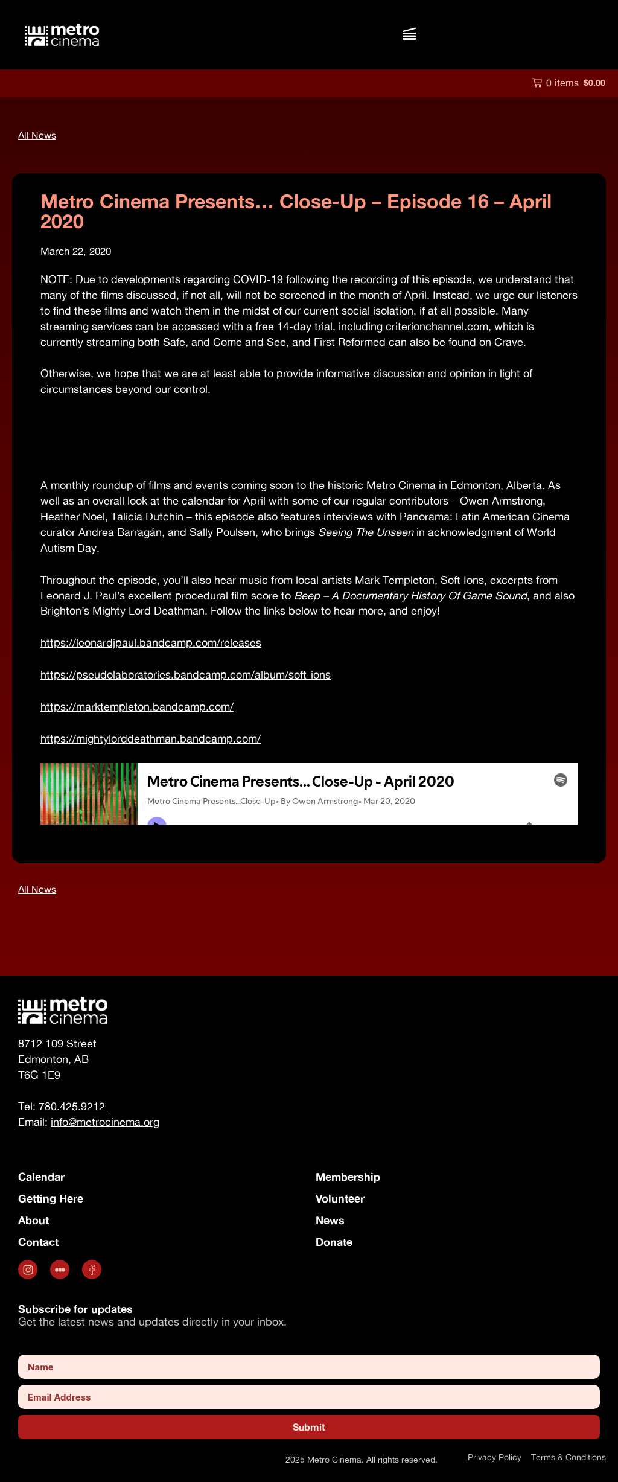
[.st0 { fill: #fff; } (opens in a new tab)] (61, 1269)
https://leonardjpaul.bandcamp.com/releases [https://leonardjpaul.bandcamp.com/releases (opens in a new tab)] (150, 642)
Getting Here (50, 1198)
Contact (38, 1242)
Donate (334, 1242)
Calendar (41, 1177)
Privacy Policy (494, 1457)
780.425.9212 (73, 1106)
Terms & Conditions (568, 1457)
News (330, 1220)
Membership (348, 1177)
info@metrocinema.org (105, 1122)
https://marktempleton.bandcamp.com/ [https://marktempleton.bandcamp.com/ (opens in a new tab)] (137, 706)
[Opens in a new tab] (29, 1269)
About (33, 1220)
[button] (409, 34)
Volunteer (340, 1198)
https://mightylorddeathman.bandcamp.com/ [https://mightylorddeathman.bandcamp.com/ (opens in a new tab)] (150, 738)
